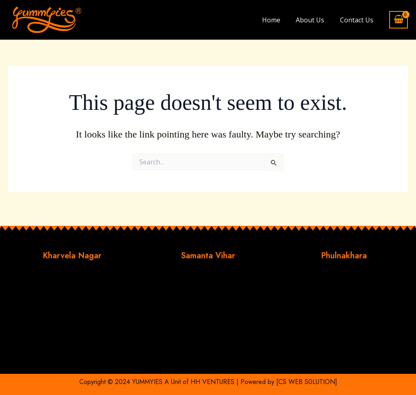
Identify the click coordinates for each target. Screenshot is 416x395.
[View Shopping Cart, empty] (398, 19)
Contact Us (358, 19)
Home (278, 19)
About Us (314, 19)
